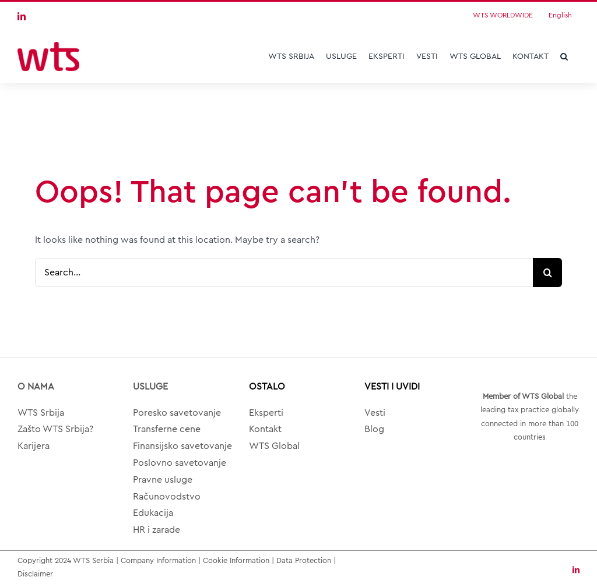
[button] (564, 56)
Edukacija (153, 513)
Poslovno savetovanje (179, 463)
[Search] (547, 272)
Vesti (374, 412)
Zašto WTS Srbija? (55, 429)
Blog (374, 429)
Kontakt (265, 429)
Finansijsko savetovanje (182, 446)
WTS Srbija (40, 412)
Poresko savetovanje (177, 412)
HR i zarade (156, 530)
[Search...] (284, 272)
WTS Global (274, 446)
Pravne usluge (162, 479)
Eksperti (266, 412)
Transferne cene (167, 429)
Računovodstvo (167, 496)
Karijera (33, 446)
